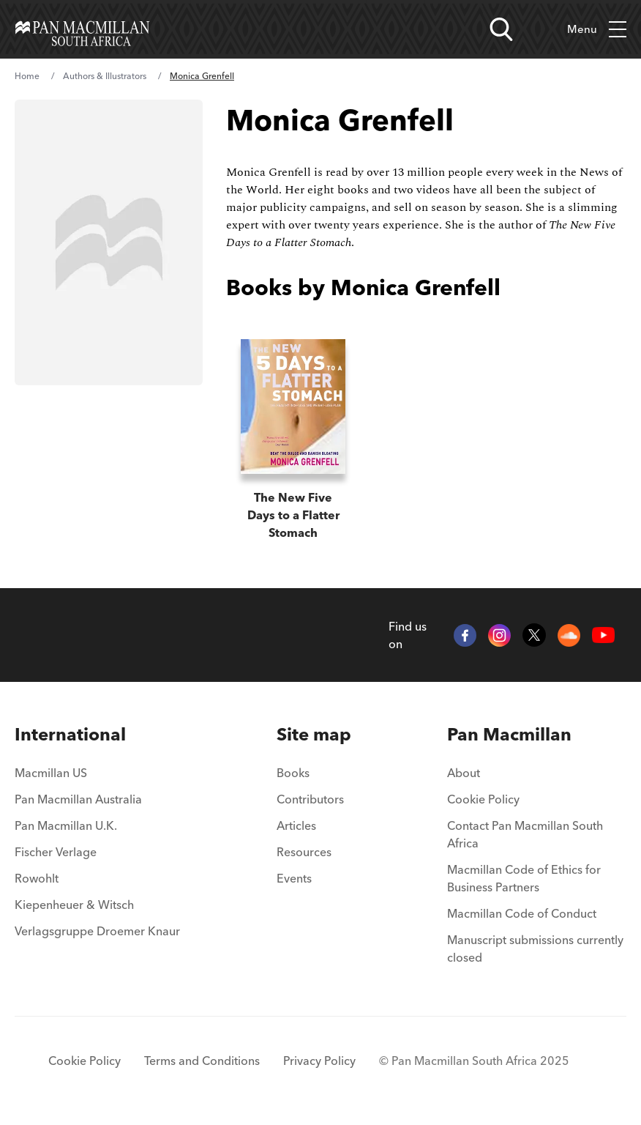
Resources (304, 851)
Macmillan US (51, 772)
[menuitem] (97, 734)
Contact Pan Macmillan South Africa (525, 834)
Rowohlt (37, 878)
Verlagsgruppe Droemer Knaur (97, 931)
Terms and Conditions (202, 1060)
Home (27, 75)
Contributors (310, 799)
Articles (296, 825)
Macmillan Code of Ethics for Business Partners (524, 878)
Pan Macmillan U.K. (66, 825)
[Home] (82, 29)
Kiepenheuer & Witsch (74, 904)
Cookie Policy (483, 799)
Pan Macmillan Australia (78, 799)
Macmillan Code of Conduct (521, 913)
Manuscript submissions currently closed (535, 948)
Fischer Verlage (56, 851)
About (463, 772)
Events (294, 878)
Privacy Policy (319, 1060)
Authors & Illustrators (104, 75)
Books (293, 772)
